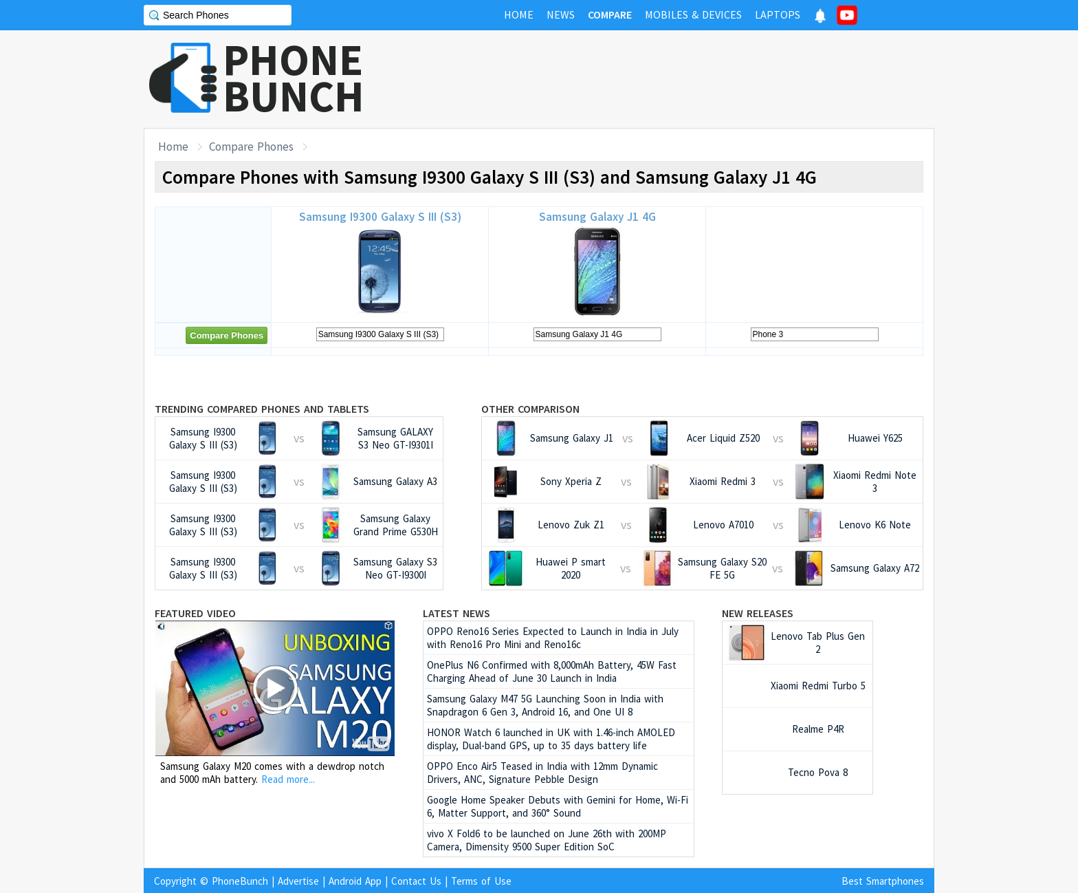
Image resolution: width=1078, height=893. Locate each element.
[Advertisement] (684, 79)
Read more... (288, 779)
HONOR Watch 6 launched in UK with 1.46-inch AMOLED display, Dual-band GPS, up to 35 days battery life (551, 739)
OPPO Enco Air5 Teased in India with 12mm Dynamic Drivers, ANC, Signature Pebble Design (542, 773)
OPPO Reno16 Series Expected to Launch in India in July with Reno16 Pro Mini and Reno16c (553, 638)
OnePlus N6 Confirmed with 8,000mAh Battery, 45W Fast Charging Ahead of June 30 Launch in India (551, 671)
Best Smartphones (883, 880)
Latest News (456, 613)
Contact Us (416, 880)
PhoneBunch (240, 880)
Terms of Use (481, 880)
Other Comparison (530, 409)
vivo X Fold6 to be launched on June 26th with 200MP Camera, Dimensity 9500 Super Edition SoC (546, 840)
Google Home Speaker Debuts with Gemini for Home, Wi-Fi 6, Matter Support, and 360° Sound (557, 806)
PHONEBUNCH (293, 77)
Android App (355, 880)
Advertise (298, 880)
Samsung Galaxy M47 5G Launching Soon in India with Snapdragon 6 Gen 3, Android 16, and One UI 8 (545, 705)
